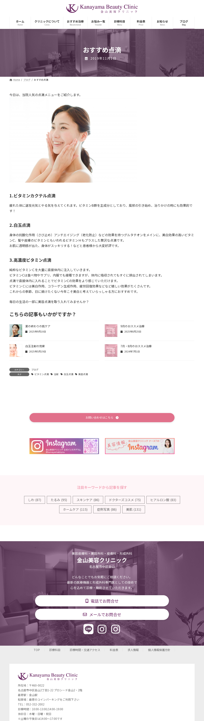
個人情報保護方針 (159, 651)
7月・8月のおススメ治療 (136, 346)
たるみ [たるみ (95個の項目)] (59, 500)
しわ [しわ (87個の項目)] (34, 500)
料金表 (114, 651)
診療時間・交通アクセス (85, 651)
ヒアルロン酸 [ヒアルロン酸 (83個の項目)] (163, 500)
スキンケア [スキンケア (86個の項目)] (87, 500)
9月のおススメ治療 (132, 326)
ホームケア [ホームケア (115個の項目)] (75, 510)
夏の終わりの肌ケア (37, 326)
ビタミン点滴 (41, 374)
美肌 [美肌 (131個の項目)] (133, 510)
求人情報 (133, 651)
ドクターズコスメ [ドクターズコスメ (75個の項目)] (125, 500)
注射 (56, 374)
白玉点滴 (68, 374)
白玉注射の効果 (35, 346)
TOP (37, 651)
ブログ (34, 369)
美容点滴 (83, 374)
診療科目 (54, 651)
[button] (102, 418)
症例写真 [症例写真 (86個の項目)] (107, 510)
